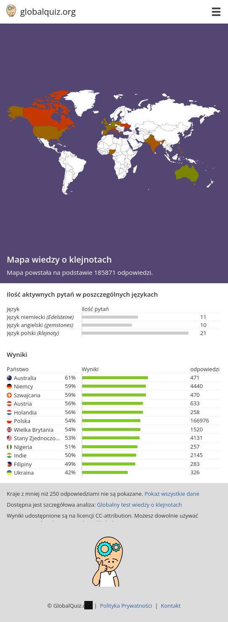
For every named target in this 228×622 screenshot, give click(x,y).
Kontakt (171, 605)
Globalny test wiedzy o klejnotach (139, 504)
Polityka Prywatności (126, 605)
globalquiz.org (48, 11)
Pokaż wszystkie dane (172, 493)
